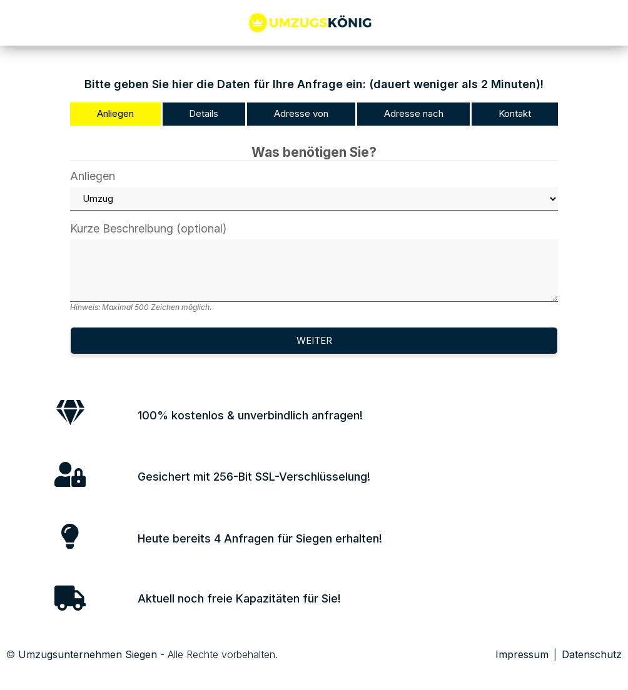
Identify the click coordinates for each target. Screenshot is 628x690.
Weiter (314, 340)
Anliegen (314, 191)
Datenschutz (592, 654)
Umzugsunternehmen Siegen (87, 654)
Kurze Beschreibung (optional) (314, 267)
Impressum (522, 654)
